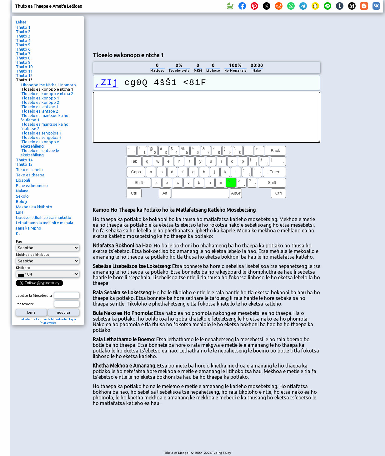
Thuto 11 (24, 71)
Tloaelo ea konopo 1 (40, 98)
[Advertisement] (354, 121)
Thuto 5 (23, 45)
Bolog (21, 201)
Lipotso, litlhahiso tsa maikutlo (43, 217)
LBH (19, 212)
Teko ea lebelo (29, 169)
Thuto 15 (24, 164)
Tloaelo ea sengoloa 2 (41, 137)
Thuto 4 (23, 40)
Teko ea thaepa (30, 175)
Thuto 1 (23, 27)
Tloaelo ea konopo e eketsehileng (40, 143)
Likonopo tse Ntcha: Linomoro (48, 85)
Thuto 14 (24, 160)
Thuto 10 (24, 66)
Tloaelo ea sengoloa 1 (41, 133)
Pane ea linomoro (32, 185)
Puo (19, 241)
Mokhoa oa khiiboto (32, 254)
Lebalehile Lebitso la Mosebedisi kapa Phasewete (48, 320)
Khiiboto (23, 268)
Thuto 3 (23, 36)
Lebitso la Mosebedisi (34, 295)
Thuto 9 (23, 62)
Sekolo (22, 196)
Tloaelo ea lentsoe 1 (39, 106)
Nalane (22, 191)
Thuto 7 (23, 53)
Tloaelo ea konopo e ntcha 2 (47, 93)
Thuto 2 (23, 31)
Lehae (21, 22)
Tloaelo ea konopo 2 (40, 102)
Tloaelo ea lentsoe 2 (39, 111)
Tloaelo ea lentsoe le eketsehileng (40, 152)
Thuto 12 (24, 75)
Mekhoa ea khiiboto (34, 207)
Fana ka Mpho (28, 228)
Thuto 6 (23, 49)
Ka (18, 233)
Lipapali (23, 180)
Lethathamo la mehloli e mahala (44, 222)
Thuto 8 (23, 58)
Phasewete (25, 304)
